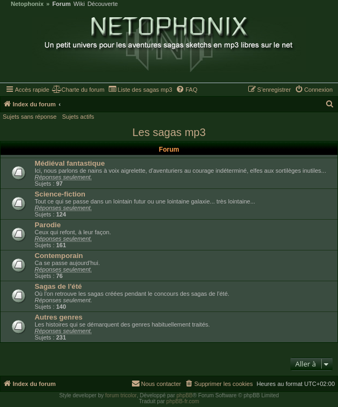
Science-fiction (60, 194)
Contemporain (59, 256)
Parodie (48, 225)
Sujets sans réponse (30, 116)
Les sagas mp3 (169, 132)
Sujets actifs (78, 116)
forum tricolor (121, 395)
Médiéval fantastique (70, 163)
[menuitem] (78, 89)
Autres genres (59, 317)
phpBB (184, 395)
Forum (61, 4)
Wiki (79, 4)
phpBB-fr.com (183, 401)
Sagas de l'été (58, 286)
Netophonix (27, 4)
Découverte (103, 4)
